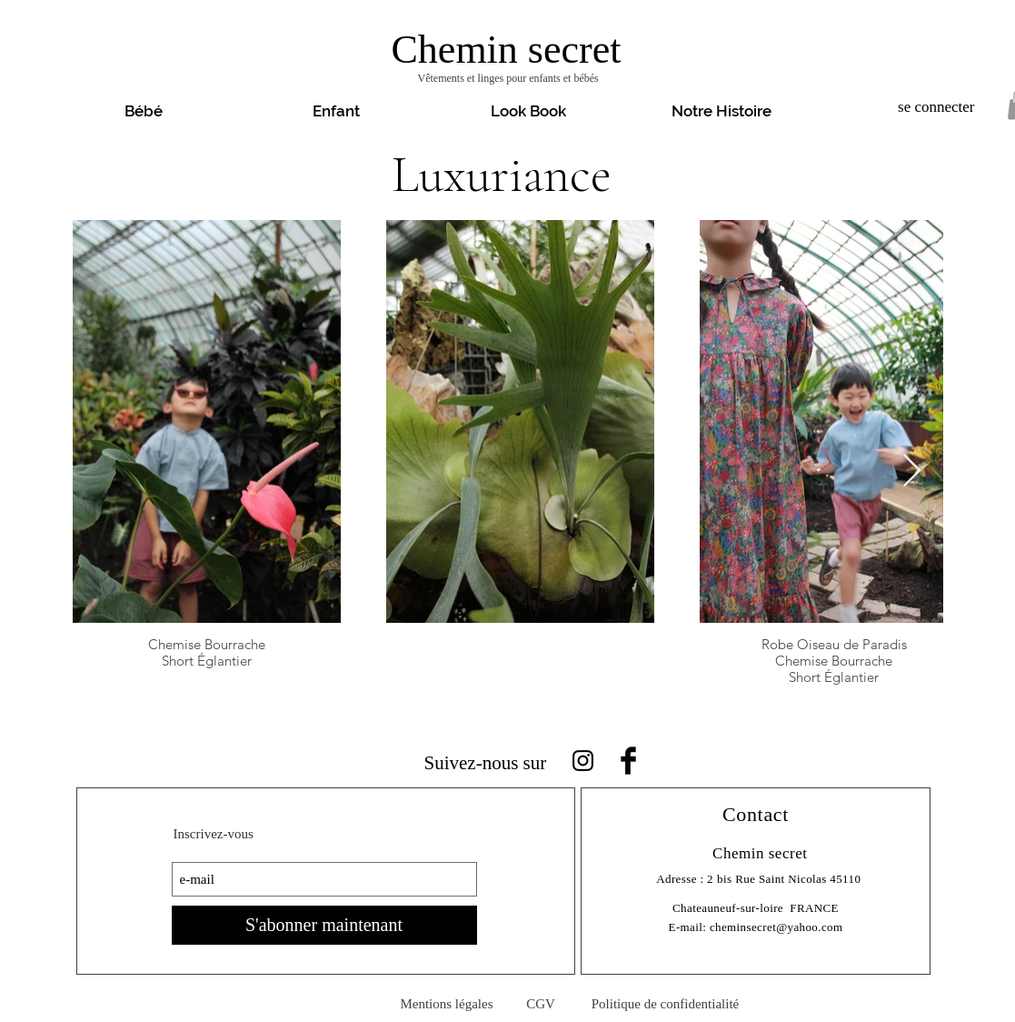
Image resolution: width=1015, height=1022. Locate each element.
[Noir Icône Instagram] (583, 760)
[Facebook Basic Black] (628, 760)
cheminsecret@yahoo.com (776, 927)
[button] (529, 111)
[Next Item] (911, 471)
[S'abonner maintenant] (324, 925)
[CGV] (541, 1004)
